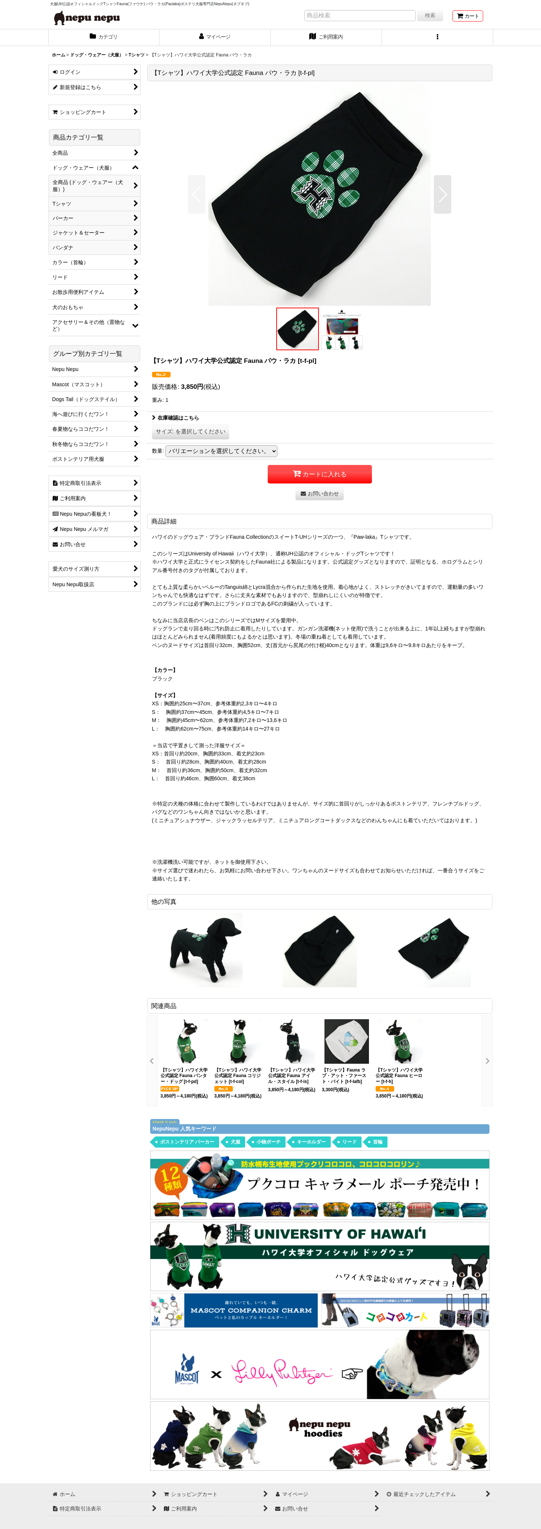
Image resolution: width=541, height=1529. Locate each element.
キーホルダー (311, 1142)
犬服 (235, 1142)
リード (349, 1142)
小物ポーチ (269, 1142)
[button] (437, 37)
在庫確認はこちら (175, 418)
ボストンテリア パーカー (187, 1142)
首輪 (378, 1142)
